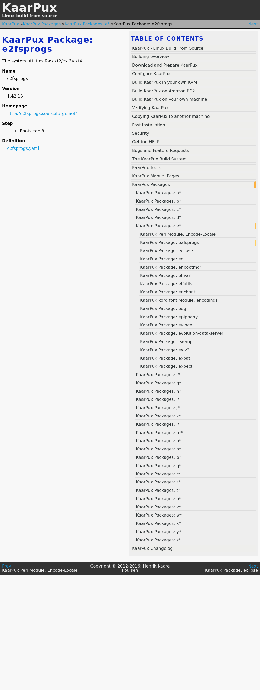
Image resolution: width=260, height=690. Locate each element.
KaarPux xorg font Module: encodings (179, 300)
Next (253, 24)
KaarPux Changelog (152, 548)
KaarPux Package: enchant (167, 291)
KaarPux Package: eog (163, 308)
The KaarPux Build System (159, 159)
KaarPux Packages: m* (159, 432)
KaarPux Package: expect (166, 366)
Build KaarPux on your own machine (169, 99)
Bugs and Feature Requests (160, 150)
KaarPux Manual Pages (155, 175)
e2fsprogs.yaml (23, 148)
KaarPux (29, 8)
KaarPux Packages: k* (158, 416)
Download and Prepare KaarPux (165, 65)
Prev (6, 566)
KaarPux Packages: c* (158, 209)
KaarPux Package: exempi (167, 341)
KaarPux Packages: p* (158, 457)
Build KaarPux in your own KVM (164, 82)
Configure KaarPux (151, 73)
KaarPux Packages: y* (158, 531)
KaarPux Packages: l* (158, 424)
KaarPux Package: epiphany (169, 316)
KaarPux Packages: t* (158, 490)
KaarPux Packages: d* (158, 217)
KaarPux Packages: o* (158, 449)
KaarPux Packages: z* (158, 540)
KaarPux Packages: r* (158, 474)
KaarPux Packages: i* (158, 399)
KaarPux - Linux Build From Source (167, 48)
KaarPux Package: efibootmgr (171, 267)
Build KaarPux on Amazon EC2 (163, 90)
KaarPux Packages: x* (158, 523)
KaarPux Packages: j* (158, 407)
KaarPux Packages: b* (158, 201)
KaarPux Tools (146, 167)
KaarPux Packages (42, 24)
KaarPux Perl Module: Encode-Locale (178, 234)
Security (140, 133)
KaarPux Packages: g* (158, 383)
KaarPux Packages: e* (86, 24)
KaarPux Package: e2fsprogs (169, 242)
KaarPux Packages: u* (158, 498)
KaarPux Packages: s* (158, 482)
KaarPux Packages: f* (158, 374)
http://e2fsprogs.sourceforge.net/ (42, 113)
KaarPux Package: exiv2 (165, 349)
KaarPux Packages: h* (158, 391)
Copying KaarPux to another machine (171, 116)
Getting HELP (145, 141)
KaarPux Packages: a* (158, 192)
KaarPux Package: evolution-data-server (181, 333)
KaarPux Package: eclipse (166, 250)
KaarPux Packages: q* (158, 465)
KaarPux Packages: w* (159, 515)
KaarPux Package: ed (162, 258)
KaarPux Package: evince (166, 325)
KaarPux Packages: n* (158, 440)
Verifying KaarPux (150, 107)
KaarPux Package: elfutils (166, 283)
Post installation (148, 124)
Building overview (150, 56)
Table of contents (167, 39)
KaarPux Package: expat (165, 358)
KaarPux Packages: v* (158, 507)
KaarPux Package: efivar (165, 275)
